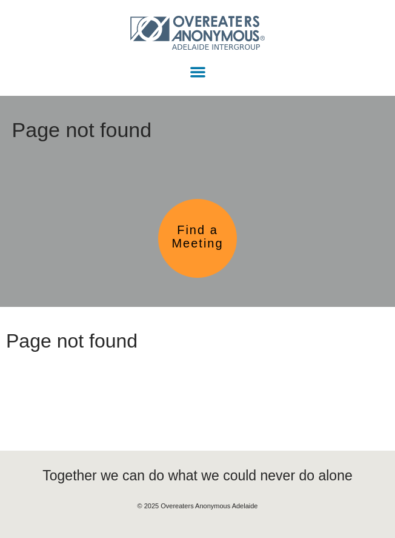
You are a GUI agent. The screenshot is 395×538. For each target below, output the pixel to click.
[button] (197, 71)
